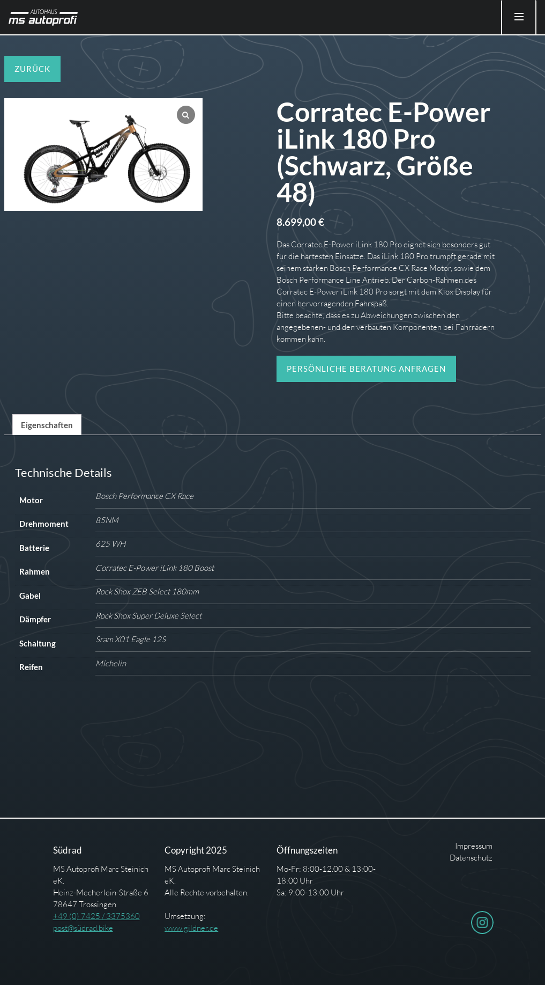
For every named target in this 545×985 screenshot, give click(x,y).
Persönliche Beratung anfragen (366, 368)
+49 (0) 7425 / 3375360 (96, 916)
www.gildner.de (191, 928)
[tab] (46, 424)
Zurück (32, 68)
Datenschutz (471, 857)
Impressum (473, 846)
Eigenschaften (47, 425)
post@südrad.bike (83, 928)
